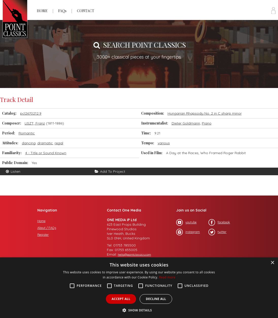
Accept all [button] (121, 299)
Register (43, 235)
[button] (139, 310)
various (164, 143)
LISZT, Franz (35, 123)
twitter (217, 232)
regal (59, 143)
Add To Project (109, 171)
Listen (12, 171)
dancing (29, 143)
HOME (42, 10)
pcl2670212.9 (30, 113)
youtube (186, 222)
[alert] (139, 287)
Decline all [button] (156, 299)
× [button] (272, 263)
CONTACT (85, 10)
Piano (206, 123)
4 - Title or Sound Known (45, 153)
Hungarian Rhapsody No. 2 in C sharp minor (205, 113)
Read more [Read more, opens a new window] (167, 277)
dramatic (45, 143)
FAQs (62, 10)
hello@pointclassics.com (134, 254)
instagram (188, 232)
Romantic (27, 133)
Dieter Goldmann (186, 123)
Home (41, 221)
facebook (219, 222)
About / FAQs (46, 228)
